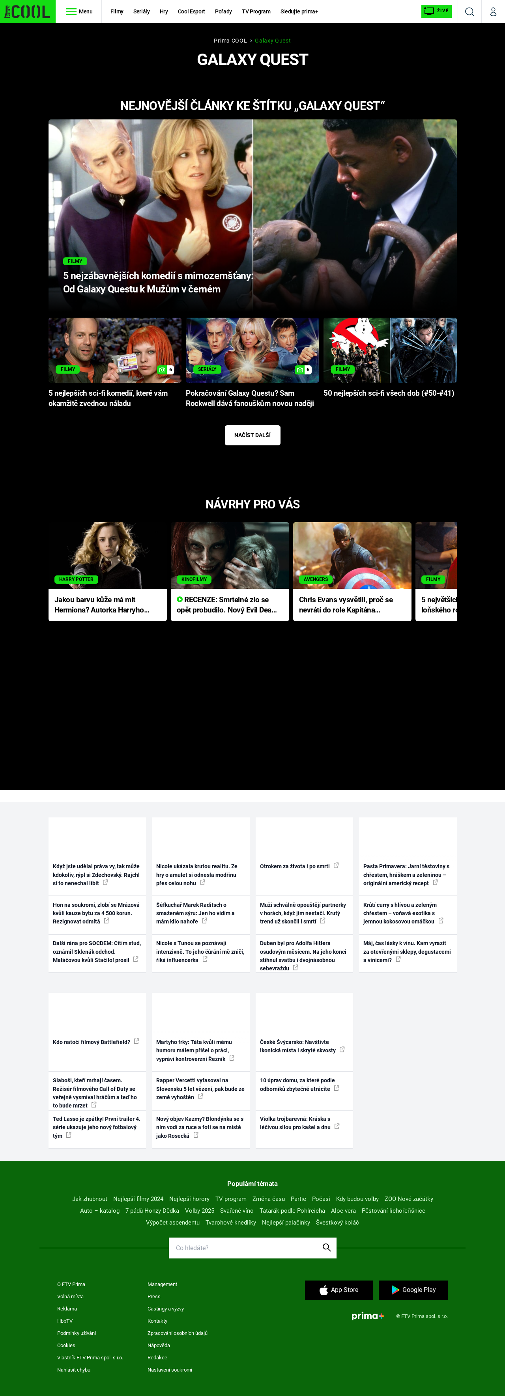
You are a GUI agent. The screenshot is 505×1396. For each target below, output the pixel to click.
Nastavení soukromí (170, 1370)
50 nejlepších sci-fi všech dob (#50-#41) (389, 393)
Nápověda (159, 1345)
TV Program (256, 11)
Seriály (141, 11)
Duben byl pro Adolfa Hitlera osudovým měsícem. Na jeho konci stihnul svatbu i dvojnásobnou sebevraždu (303, 956)
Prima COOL (230, 40)
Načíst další (252, 435)
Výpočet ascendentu (173, 1222)
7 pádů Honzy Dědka (152, 1210)
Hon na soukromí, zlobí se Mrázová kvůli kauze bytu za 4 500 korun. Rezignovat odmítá (96, 913)
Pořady (223, 11)
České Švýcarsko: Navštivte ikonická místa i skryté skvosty (302, 1046)
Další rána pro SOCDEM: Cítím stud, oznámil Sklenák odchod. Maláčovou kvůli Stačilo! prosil (97, 951)
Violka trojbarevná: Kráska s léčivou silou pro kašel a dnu (300, 1123)
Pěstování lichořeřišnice (393, 1210)
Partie (298, 1198)
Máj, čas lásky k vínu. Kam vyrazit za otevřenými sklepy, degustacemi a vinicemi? (407, 951)
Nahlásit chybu (73, 1370)
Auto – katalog (100, 1210)
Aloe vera (343, 1210)
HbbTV (65, 1321)
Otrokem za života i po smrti (299, 865)
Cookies (66, 1345)
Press (154, 1296)
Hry (164, 11)
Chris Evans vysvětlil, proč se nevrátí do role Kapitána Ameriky (346, 606)
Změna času (268, 1198)
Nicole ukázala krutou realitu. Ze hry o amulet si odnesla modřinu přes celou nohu (197, 874)
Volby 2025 (199, 1210)
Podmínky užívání (76, 1333)
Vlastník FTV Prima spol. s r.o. (90, 1358)
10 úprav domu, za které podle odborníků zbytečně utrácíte (299, 1084)
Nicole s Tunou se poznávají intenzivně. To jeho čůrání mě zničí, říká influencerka (200, 951)
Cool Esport (191, 11)
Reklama (67, 1309)
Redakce (157, 1358)
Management (162, 1284)
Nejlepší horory (189, 1198)
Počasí (321, 1198)
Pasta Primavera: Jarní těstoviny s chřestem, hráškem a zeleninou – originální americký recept (406, 874)
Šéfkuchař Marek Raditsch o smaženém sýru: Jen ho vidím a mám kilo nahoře (195, 913)
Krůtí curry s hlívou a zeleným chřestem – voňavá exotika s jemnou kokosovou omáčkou (403, 913)
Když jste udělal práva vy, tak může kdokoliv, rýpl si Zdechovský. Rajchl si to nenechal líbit (96, 874)
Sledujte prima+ (299, 11)
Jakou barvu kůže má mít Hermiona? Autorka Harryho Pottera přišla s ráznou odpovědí (99, 606)
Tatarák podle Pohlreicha (292, 1210)
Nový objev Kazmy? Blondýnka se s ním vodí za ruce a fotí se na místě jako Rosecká (199, 1127)
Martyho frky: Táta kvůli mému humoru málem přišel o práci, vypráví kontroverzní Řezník (195, 1050)
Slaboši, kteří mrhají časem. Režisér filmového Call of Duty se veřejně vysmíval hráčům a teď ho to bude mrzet (95, 1093)
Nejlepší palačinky (286, 1222)
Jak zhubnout (89, 1198)
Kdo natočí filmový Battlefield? (96, 1041)
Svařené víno (237, 1210)
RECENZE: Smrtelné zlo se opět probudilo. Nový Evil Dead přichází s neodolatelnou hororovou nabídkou (226, 606)
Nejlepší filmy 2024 (138, 1198)
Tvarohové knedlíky (231, 1222)
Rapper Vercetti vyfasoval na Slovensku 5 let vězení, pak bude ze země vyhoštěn (200, 1088)
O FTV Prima (71, 1284)
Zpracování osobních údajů (178, 1333)
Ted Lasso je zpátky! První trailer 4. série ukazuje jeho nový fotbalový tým (96, 1127)
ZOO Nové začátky (409, 1198)
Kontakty (157, 1321)
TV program (231, 1198)
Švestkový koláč (337, 1222)
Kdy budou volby (357, 1198)
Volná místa (70, 1296)
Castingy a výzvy (166, 1309)
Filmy (116, 11)
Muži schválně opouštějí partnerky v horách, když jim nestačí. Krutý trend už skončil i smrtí (303, 913)
